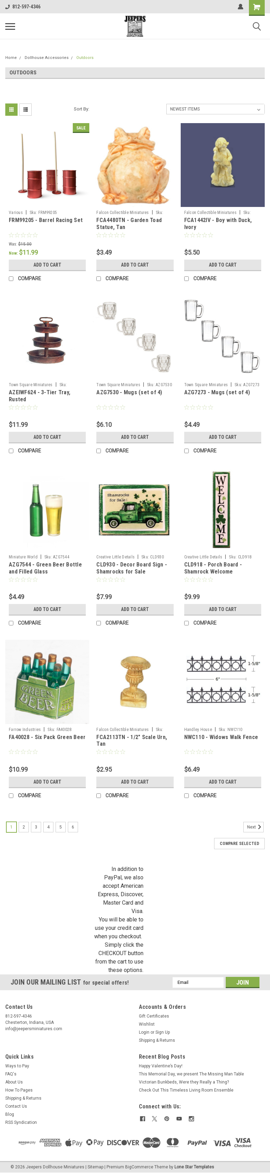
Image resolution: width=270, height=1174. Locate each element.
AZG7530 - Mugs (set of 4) (129, 392)
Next (255, 827)
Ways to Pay (17, 1066)
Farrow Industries (25, 729)
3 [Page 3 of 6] (36, 827)
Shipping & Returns (157, 1040)
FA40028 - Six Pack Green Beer (47, 737)
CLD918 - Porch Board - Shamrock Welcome (213, 568)
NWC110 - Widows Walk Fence (221, 737)
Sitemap (95, 1167)
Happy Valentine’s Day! (160, 1066)
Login (144, 1032)
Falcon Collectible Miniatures (122, 212)
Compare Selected (239, 843)
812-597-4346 (22, 6)
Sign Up (162, 1032)
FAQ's (11, 1074)
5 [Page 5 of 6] (60, 827)
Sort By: (81, 109)
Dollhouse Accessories (47, 57)
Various (16, 212)
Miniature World (23, 557)
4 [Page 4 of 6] (48, 827)
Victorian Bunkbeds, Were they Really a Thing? (184, 1082)
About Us (14, 1082)
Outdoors (85, 57)
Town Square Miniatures (31, 384)
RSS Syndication (21, 1122)
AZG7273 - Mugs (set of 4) (217, 392)
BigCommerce (139, 1167)
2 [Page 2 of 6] (23, 827)
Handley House (198, 729)
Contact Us (16, 1106)
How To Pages (19, 1090)
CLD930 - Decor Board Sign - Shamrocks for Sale (131, 568)
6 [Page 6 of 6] (73, 827)
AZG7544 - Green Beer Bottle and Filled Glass (45, 568)
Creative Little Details (115, 557)
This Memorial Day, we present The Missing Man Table (191, 1074)
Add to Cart (47, 265)
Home (11, 57)
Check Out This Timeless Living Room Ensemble (186, 1090)
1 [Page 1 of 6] (11, 827)
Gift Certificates (154, 1016)
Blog (9, 1114)
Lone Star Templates (194, 1167)
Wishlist (147, 1024)
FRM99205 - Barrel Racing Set (46, 220)
